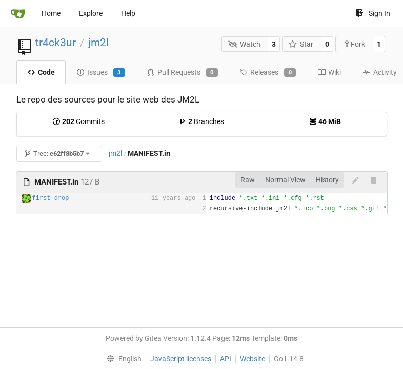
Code (41, 72)
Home (51, 13)
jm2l (98, 42)
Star (301, 44)
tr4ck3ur (55, 42)
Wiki (329, 72)
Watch (244, 44)
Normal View (285, 180)
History (327, 180)
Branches (201, 121)
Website (252, 359)
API (225, 359)
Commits (78, 121)
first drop (50, 198)
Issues (100, 72)
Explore (91, 13)
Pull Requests (182, 72)
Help (128, 13)
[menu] (121, 358)
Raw (247, 180)
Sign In (373, 13)
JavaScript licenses (180, 359)
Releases (267, 72)
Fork (354, 43)
